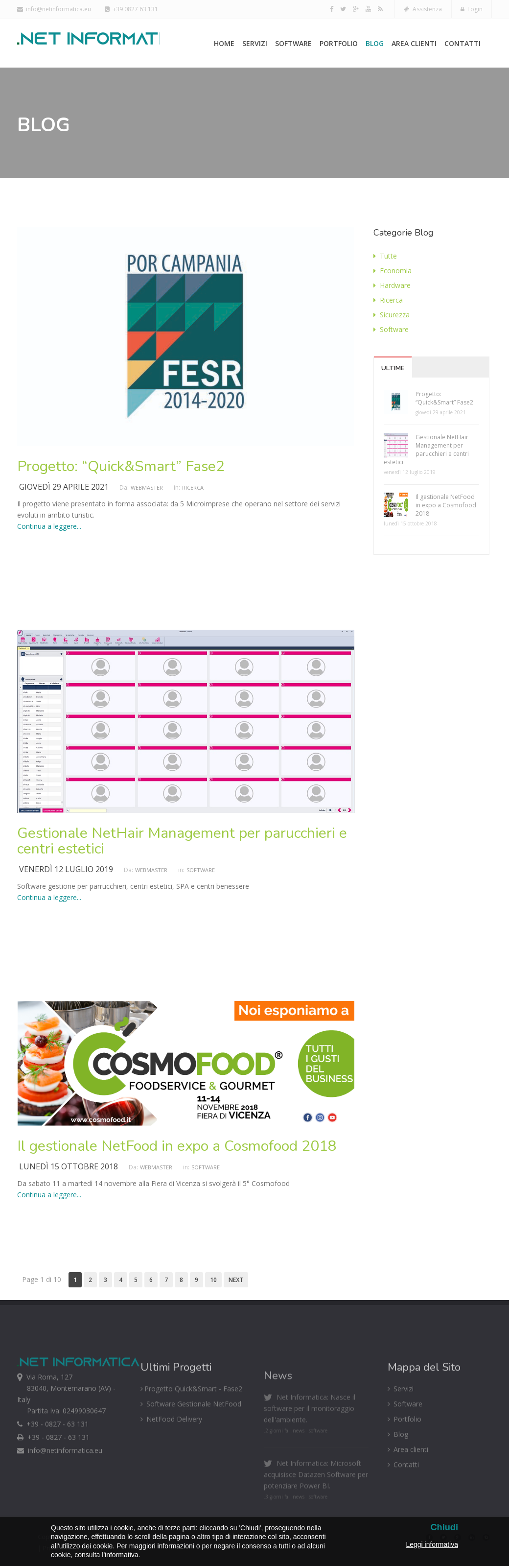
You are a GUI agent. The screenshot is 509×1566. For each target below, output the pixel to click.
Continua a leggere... (49, 526)
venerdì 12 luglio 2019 (66, 869)
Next (236, 1280)
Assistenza (423, 9)
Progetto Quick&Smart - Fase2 (191, 1417)
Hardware (392, 285)
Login (472, 9)
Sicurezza (391, 314)
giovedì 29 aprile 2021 (64, 486)
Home (224, 43)
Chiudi (444, 1527)
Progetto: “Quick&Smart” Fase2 (121, 466)
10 (213, 1280)
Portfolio (339, 43)
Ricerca (193, 487)
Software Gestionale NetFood (190, 1432)
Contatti (462, 43)
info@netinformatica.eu (54, 9)
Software (293, 43)
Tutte (385, 256)
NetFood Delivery (171, 1447)
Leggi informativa (432, 1544)
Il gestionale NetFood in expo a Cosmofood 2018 (177, 1146)
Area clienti (414, 43)
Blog (375, 43)
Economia (392, 270)
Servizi (254, 43)
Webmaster (147, 487)
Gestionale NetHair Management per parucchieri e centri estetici (182, 841)
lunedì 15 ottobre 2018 (68, 1166)
